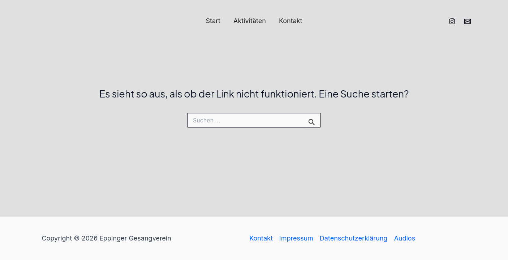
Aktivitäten (249, 21)
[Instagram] (452, 21)
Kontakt (290, 21)
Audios (404, 238)
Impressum (296, 238)
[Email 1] (467, 21)
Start (213, 21)
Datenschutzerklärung (354, 238)
